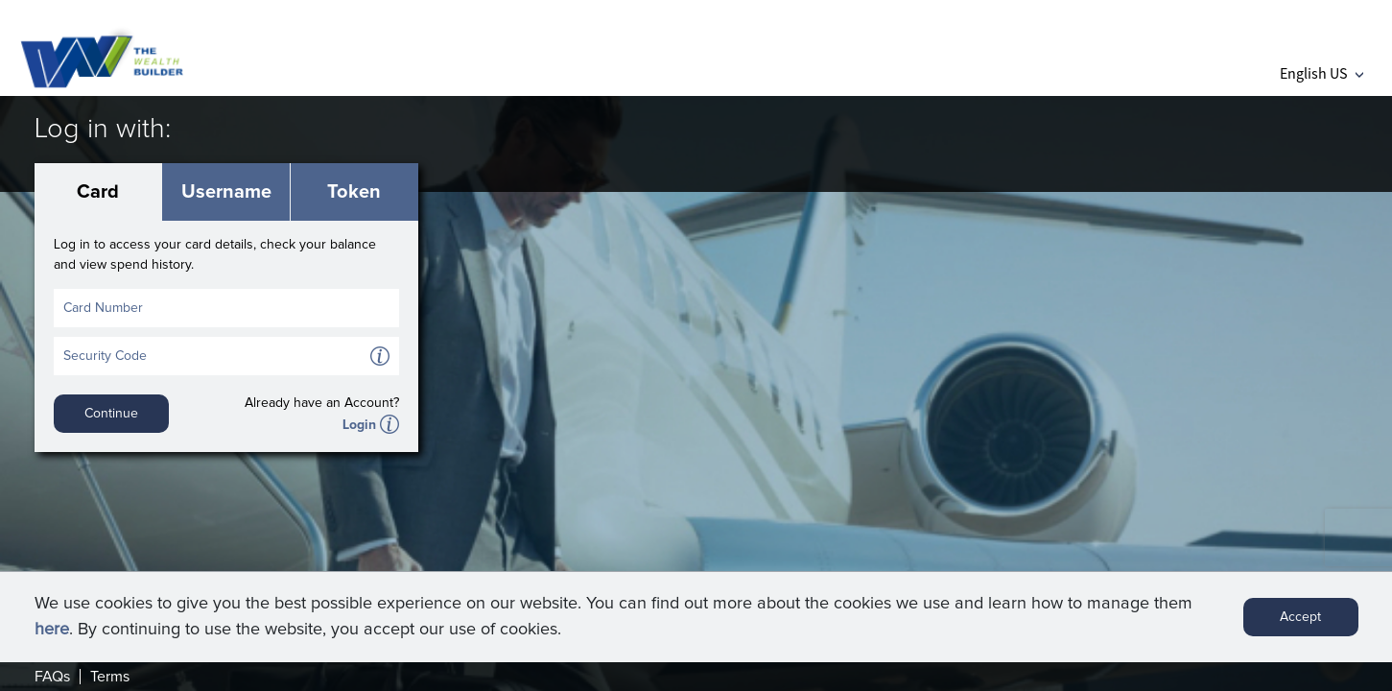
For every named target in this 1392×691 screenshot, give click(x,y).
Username (226, 192)
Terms (110, 676)
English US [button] (1321, 73)
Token (354, 192)
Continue (111, 413)
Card (98, 192)
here (52, 629)
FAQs (52, 676)
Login (359, 425)
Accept (1300, 617)
